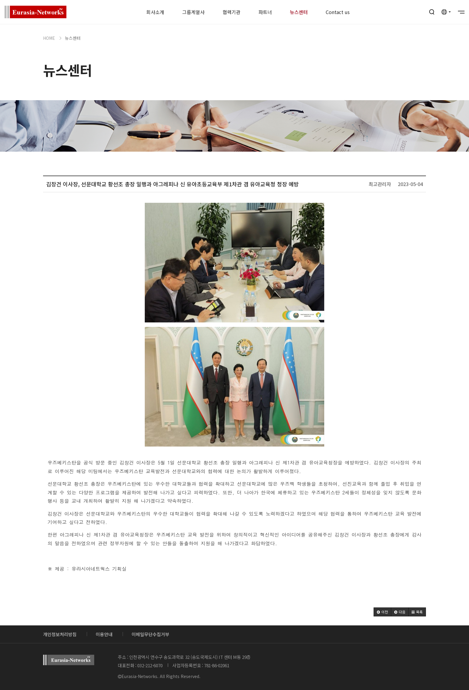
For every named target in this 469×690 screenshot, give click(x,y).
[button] (382, 611)
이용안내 (104, 634)
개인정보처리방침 (60, 634)
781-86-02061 (216, 665)
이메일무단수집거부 (150, 634)
